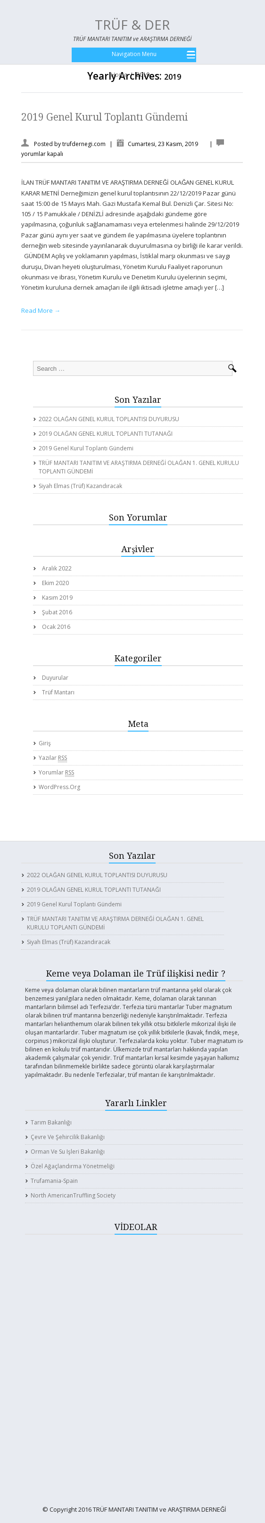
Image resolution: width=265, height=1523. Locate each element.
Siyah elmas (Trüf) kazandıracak (80, 486)
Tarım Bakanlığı (51, 1122)
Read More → (40, 310)
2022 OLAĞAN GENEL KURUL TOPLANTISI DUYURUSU (109, 419)
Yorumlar (56, 772)
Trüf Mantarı (58, 692)
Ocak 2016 (56, 627)
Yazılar (53, 758)
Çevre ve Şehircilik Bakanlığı (68, 1137)
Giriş (45, 743)
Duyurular (55, 678)
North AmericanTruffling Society (73, 1195)
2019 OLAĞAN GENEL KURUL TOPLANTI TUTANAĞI (106, 434)
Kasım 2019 (57, 598)
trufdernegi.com (84, 144)
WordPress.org (59, 787)
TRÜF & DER (132, 24)
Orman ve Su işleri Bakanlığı (68, 1152)
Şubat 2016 (57, 612)
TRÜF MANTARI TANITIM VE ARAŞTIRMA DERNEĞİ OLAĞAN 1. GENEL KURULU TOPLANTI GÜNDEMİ (139, 467)
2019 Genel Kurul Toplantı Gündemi (104, 117)
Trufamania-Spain (54, 1181)
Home (119, 75)
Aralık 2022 (57, 568)
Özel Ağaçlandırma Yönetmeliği (73, 1166)
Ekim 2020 (55, 583)
